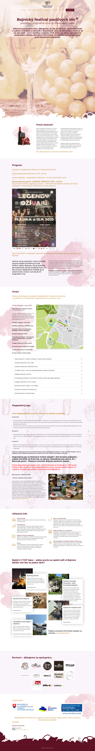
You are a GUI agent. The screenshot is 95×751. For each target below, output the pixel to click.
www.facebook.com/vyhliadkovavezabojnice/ (22, 634)
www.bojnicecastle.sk (31, 587)
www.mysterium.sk (67, 622)
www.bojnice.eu (62, 633)
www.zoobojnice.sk (17, 610)
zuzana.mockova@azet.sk (22, 729)
